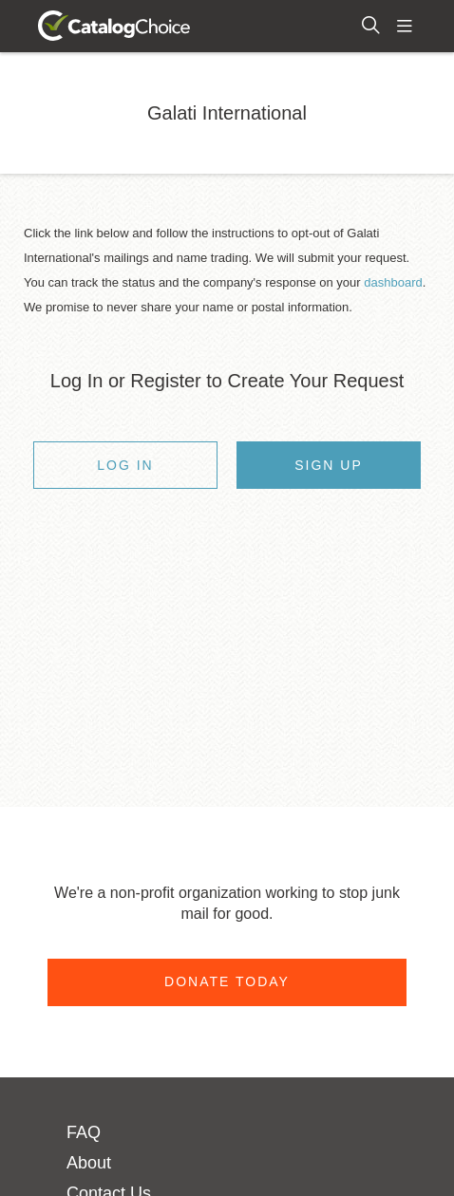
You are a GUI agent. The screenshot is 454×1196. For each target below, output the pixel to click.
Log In (125, 465)
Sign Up (328, 465)
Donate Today (227, 981)
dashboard (393, 282)
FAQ (83, 1132)
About (88, 1162)
